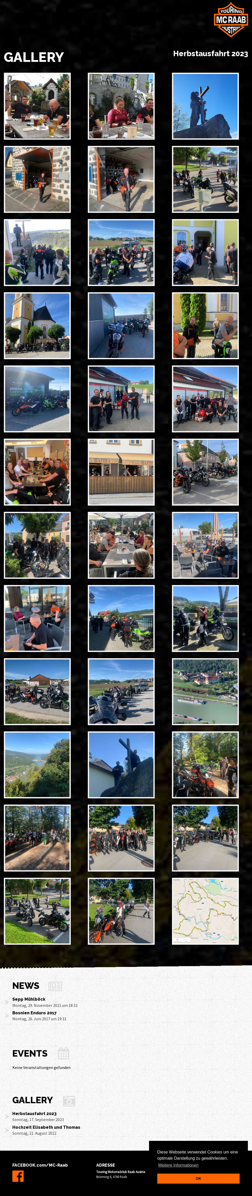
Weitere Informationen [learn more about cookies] (178, 1165)
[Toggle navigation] (15, 7)
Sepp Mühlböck (28, 999)
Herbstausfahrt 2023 (34, 1113)
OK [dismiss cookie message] (198, 1178)
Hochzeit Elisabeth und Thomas (46, 1127)
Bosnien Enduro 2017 (34, 1012)
